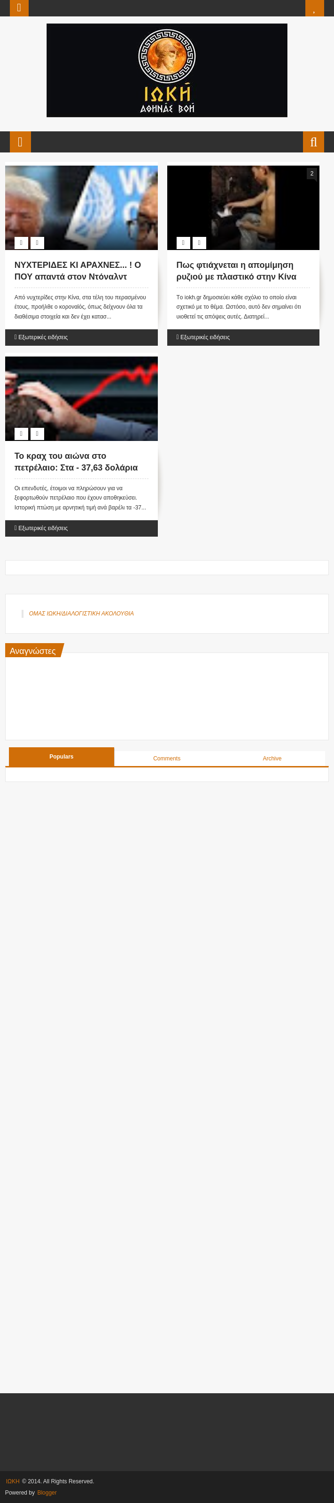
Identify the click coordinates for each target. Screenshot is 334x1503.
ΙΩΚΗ (13, 1481)
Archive (272, 758)
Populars (61, 756)
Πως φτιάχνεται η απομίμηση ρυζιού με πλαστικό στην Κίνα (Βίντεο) (237, 276)
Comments (166, 758)
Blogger (46, 1492)
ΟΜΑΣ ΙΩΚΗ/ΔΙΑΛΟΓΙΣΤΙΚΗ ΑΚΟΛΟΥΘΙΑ (81, 613)
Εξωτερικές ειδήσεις (43, 337)
